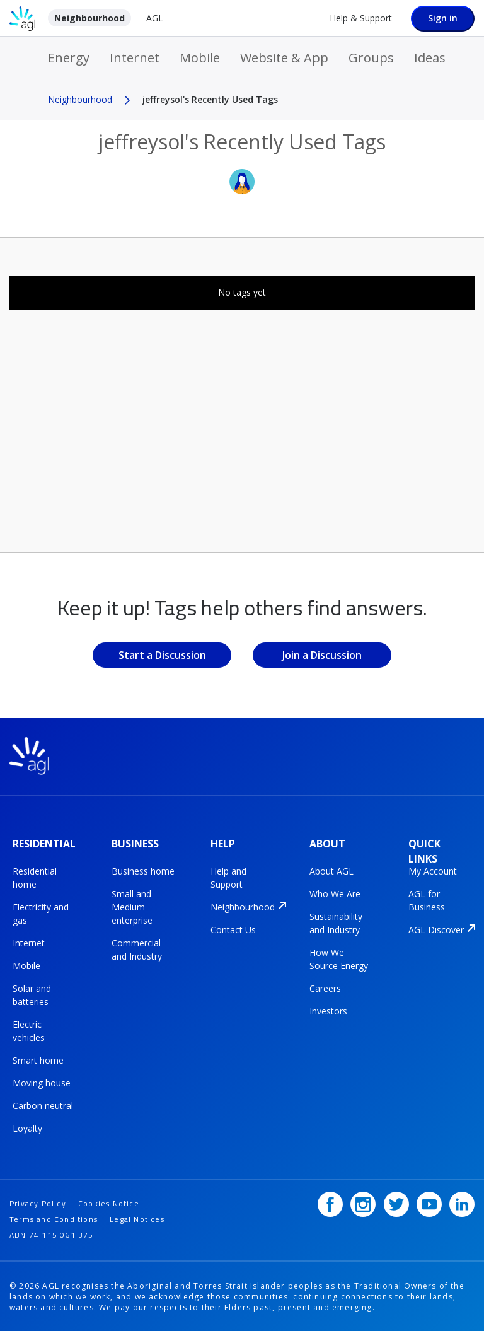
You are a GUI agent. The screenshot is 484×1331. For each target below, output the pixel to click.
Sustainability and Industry (335, 922)
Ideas (430, 57)
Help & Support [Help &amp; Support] (361, 18)
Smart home (38, 1060)
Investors (328, 1010)
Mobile (200, 57)
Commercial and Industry (137, 949)
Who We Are (334, 893)
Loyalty (27, 1128)
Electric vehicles (29, 1030)
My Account (432, 870)
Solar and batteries (32, 994)
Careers (325, 988)
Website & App (284, 57)
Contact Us (233, 929)
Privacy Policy (37, 1201)
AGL (154, 18)
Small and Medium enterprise (132, 906)
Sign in (443, 18)
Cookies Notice (108, 1201)
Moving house (42, 1082)
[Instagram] (363, 1202)
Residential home (35, 877)
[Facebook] (330, 1202)
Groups (371, 57)
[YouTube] (429, 1202)
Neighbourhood (89, 18)
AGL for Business (426, 899)
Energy (68, 57)
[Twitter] (396, 1202)
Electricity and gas (41, 913)
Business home (143, 870)
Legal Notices (137, 1217)
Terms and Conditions (53, 1217)
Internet (134, 57)
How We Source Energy (338, 958)
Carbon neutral (43, 1105)
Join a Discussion (322, 655)
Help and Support (228, 877)
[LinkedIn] (462, 1202)
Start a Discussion (162, 655)
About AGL (331, 870)
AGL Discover (436, 929)
